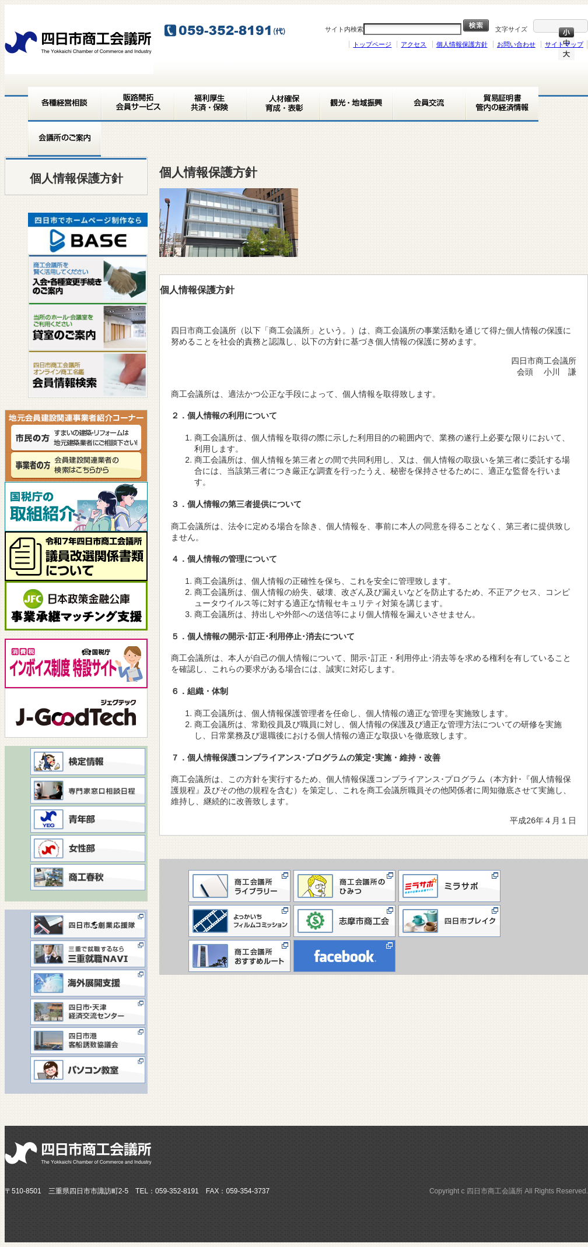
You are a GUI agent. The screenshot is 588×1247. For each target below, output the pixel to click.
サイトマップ (564, 44)
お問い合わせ (516, 44)
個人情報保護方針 (462, 44)
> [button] (133, 230)
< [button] (42, 230)
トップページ (372, 44)
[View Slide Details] (88, 233)
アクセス (413, 44)
